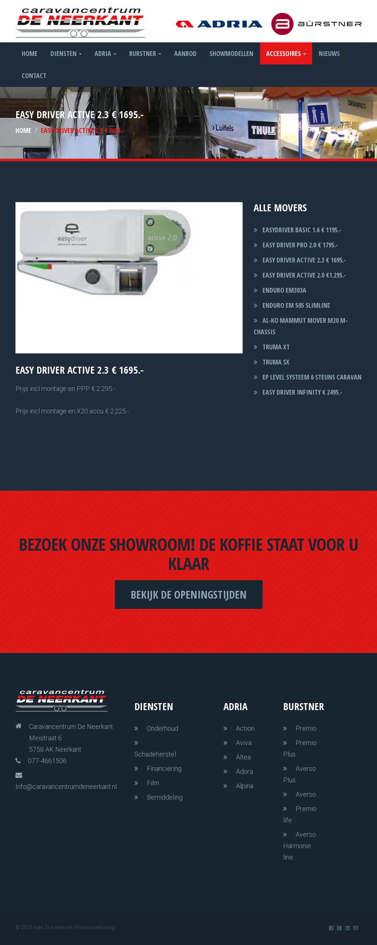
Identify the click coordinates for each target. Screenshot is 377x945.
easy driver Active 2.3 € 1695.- (304, 259)
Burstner (145, 53)
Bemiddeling (165, 797)
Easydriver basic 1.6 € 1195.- (302, 229)
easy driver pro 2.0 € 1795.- (300, 244)
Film (153, 783)
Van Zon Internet (53, 927)
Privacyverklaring (95, 927)
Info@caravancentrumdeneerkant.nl (66, 786)
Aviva (243, 743)
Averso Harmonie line (299, 846)
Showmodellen (231, 53)
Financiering (164, 768)
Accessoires (286, 53)
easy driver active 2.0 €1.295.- (304, 275)
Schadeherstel (155, 754)
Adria (105, 53)
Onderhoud (162, 728)
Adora (244, 771)
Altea (243, 757)
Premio (306, 728)
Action (245, 728)
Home (30, 53)
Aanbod (185, 53)
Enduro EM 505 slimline (296, 305)
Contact (34, 75)
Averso (306, 794)
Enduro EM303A (284, 290)
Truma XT (276, 346)
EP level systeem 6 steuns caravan (312, 377)
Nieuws (329, 53)
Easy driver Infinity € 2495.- (302, 392)
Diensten (66, 53)
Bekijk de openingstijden (189, 594)
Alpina (244, 786)
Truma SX (276, 361)
